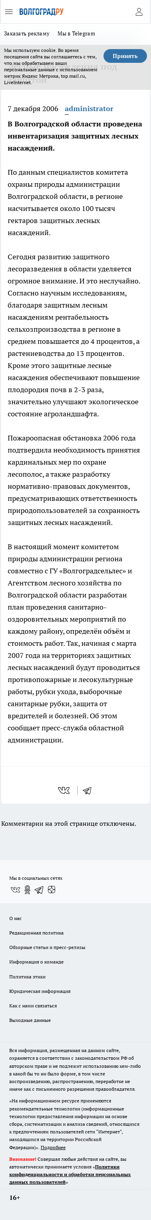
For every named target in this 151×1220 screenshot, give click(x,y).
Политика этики (27, 977)
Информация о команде (36, 962)
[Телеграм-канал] (39, 890)
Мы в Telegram (76, 33)
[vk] (65, 790)
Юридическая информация (39, 991)
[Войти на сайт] (139, 12)
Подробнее (53, 1147)
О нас (15, 918)
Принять (125, 56)
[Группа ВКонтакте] (15, 890)
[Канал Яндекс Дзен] (52, 890)
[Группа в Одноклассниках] (27, 890)
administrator (89, 108)
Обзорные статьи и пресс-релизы (47, 947)
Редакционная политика (36, 933)
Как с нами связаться (33, 1006)
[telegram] (90, 790)
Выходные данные (30, 1020)
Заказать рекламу (27, 33)
